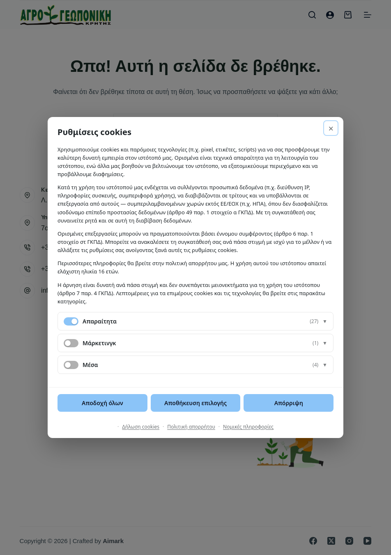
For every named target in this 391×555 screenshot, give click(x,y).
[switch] (71, 343)
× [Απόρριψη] (331, 128)
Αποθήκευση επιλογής (195, 403)
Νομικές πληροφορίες (248, 426)
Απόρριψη (288, 403)
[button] (195, 321)
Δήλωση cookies (140, 426)
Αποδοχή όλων (102, 403)
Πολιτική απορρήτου (191, 426)
